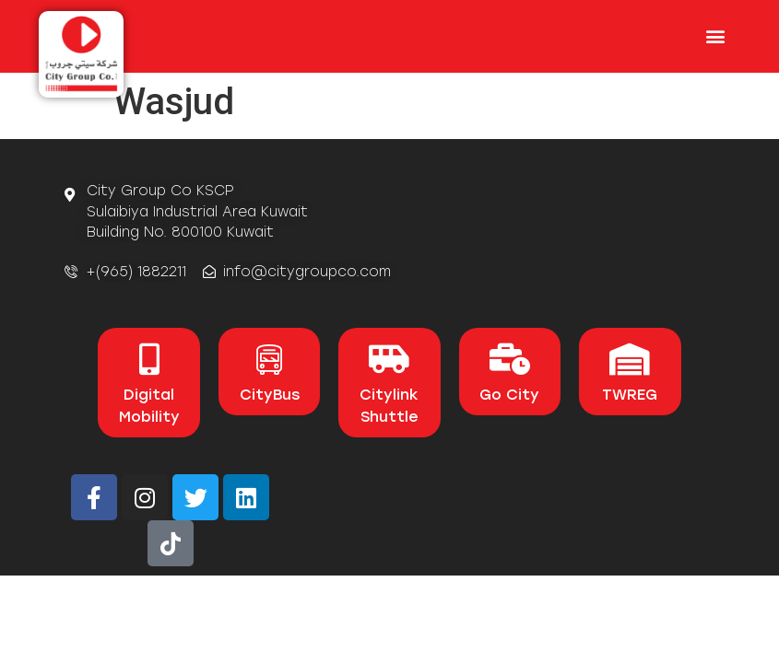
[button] (716, 35)
